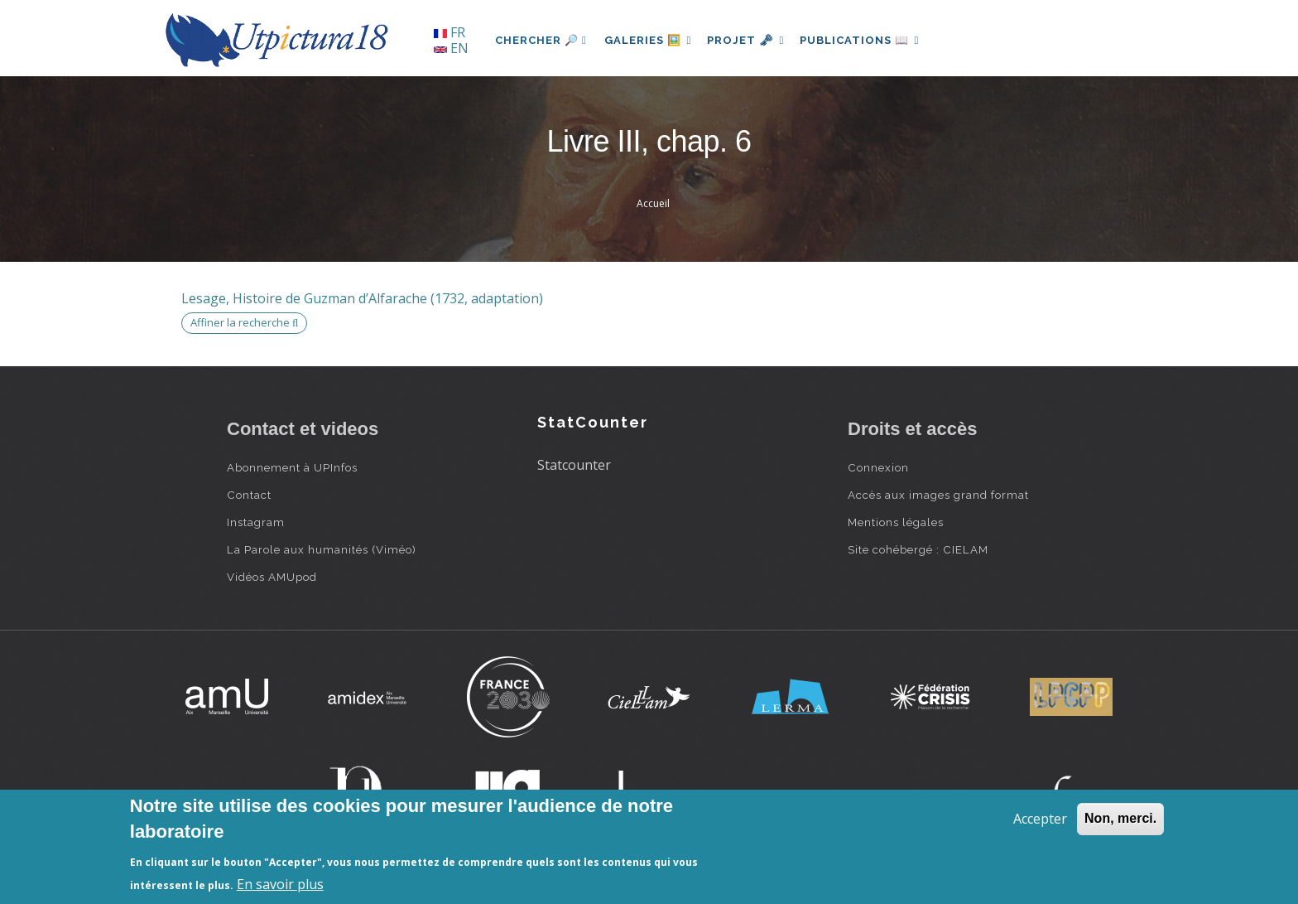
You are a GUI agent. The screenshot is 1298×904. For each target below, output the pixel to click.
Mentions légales (896, 522)
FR (449, 32)
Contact (249, 494)
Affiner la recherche (244, 322)
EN (451, 48)
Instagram (256, 522)
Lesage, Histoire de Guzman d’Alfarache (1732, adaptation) (362, 298)
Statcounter (574, 465)
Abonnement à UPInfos (292, 467)
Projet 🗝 (752, 40)
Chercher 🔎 (541, 40)
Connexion (878, 467)
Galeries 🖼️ (650, 40)
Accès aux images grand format (938, 494)
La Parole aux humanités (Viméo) (321, 549)
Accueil (653, 203)
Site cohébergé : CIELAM (918, 549)
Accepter (1040, 819)
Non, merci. (1120, 818)
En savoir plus (280, 884)
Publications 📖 (869, 40)
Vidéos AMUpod (272, 576)
